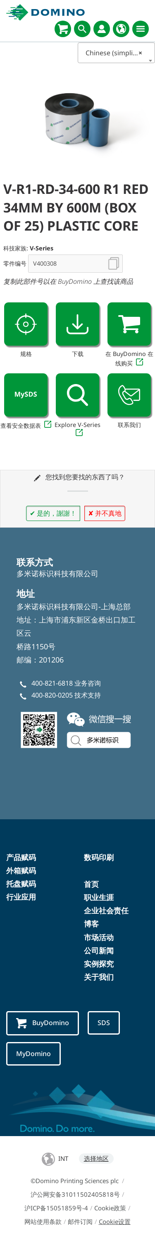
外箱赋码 (21, 870)
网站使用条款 (43, 1221)
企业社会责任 (106, 910)
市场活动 (99, 937)
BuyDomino (42, 1023)
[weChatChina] (77, 729)
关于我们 (99, 977)
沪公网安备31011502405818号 (75, 1194)
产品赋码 (21, 857)
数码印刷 (99, 857)
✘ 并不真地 (105, 513)
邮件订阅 (80, 1221)
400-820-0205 (52, 695)
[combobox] (116, 52)
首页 (91, 884)
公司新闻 (99, 950)
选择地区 (96, 1158)
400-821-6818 (52, 683)
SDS (104, 1022)
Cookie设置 (115, 1221)
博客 (91, 924)
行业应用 (21, 897)
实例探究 (99, 964)
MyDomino (33, 1053)
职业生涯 (99, 897)
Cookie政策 (110, 1208)
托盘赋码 (21, 884)
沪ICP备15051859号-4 (56, 1208)
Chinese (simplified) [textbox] (116, 53)
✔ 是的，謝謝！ (53, 513)
